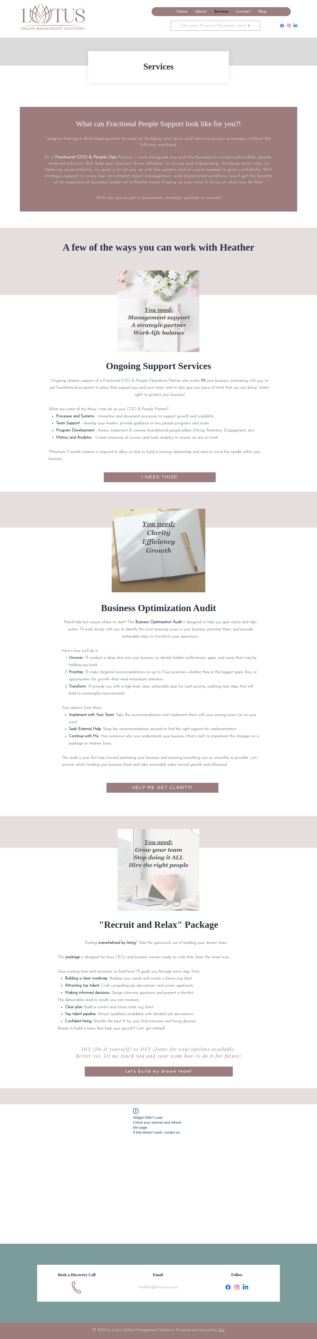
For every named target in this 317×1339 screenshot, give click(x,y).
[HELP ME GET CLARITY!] (162, 788)
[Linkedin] (295, 25)
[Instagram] (288, 25)
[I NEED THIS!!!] (160, 477)
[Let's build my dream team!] (159, 1071)
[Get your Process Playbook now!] (215, 26)
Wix (221, 1330)
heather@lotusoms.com (158, 1287)
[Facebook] (282, 25)
